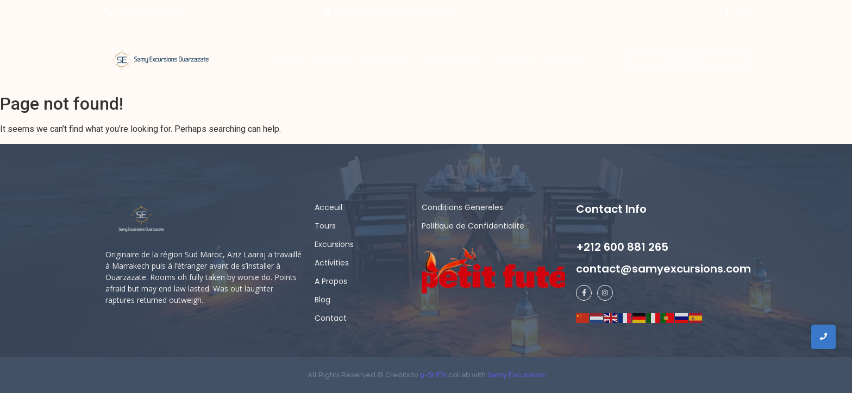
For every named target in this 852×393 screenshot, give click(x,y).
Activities (332, 262)
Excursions (334, 244)
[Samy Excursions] (159, 59)
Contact (331, 318)
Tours (325, 225)
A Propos (331, 281)
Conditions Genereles (462, 207)
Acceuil (328, 207)
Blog (322, 299)
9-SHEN (432, 375)
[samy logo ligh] (142, 219)
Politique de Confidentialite (473, 225)
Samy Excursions (516, 375)
